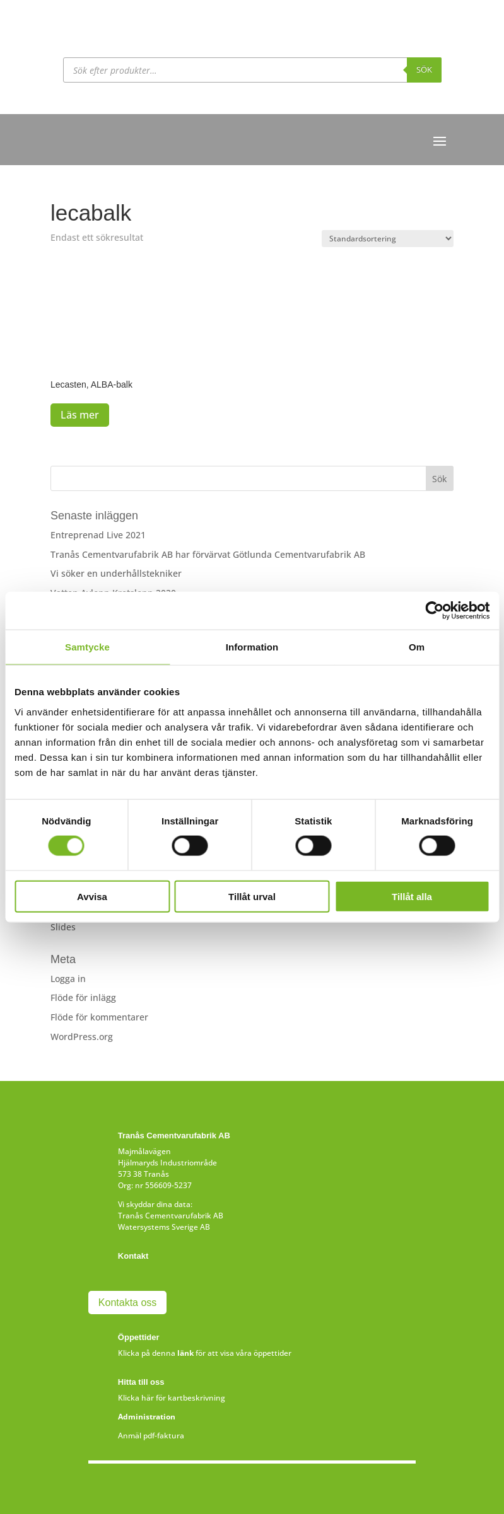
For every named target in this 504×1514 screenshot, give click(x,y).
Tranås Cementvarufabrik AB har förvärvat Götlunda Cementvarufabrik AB (207, 554)
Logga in (68, 979)
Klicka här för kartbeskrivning (171, 1397)
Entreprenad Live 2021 (98, 535)
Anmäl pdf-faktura (151, 1435)
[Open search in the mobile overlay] (252, 70)
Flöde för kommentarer (99, 1017)
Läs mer (80, 415)
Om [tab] (417, 647)
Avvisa (92, 896)
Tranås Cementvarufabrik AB (170, 1215)
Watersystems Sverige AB (164, 1227)
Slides (63, 927)
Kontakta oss (127, 1302)
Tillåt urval (252, 896)
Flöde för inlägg (83, 997)
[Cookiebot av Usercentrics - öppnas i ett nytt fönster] (434, 610)
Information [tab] (252, 647)
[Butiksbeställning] (388, 238)
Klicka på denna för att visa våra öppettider (204, 1353)
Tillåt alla (412, 896)
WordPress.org (81, 1037)
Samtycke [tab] (87, 647)
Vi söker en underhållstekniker (116, 573)
